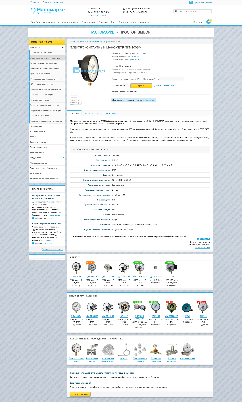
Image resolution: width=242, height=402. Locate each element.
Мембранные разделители (108, 359)
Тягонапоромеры (38, 131)
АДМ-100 (156, 316)
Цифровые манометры (40, 73)
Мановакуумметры (38, 163)
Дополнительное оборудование (44, 168)
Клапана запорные (171, 359)
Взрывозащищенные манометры (45, 79)
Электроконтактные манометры (45, 58)
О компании (88, 22)
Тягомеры (34, 136)
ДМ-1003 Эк (155, 276)
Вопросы (103, 22)
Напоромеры (36, 126)
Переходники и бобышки (140, 359)
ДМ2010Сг (92, 276)
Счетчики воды (187, 358)
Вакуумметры (36, 157)
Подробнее (149, 100)
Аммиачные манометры (41, 94)
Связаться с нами (80, 394)
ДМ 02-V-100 (108, 276)
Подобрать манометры (43, 22)
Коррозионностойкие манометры (45, 89)
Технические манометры (41, 52)
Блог (113, 22)
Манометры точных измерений (44, 68)
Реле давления (37, 152)
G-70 (172, 276)
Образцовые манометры (41, 84)
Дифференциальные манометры (45, 110)
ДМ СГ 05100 (124, 276)
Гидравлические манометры (43, 63)
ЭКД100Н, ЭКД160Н (139, 317)
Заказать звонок (98, 15)
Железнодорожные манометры (44, 105)
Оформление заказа (203, 2)
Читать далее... (54, 215)
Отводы (123, 358)
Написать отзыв (202, 247)
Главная (74, 41)
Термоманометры (38, 142)
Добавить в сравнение (163, 85)
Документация (134, 59)
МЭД (187, 316)
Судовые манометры (39, 100)
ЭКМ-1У (203, 316)
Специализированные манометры (46, 121)
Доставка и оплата (68, 22)
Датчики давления (38, 147)
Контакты (144, 22)
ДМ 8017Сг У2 (171, 316)
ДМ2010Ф (76, 276)
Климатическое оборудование (44, 178)
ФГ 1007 (124, 316)
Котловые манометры (40, 115)
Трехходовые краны (92, 359)
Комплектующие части (76, 359)
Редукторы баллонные (155, 359)
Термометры (36, 173)
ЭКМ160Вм (76, 316)
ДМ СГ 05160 (92, 316)
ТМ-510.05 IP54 (140, 276)
